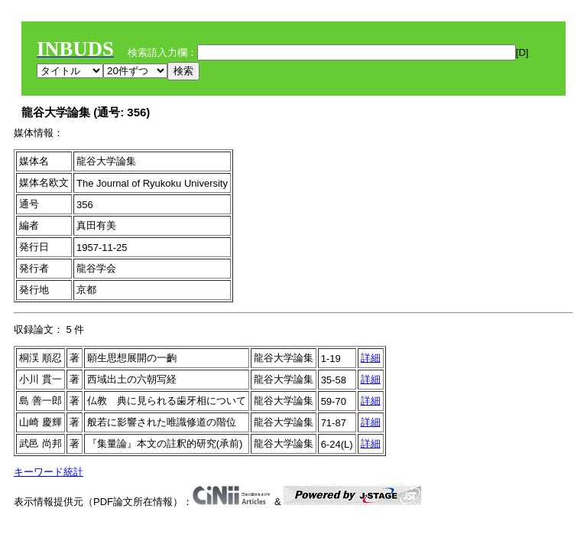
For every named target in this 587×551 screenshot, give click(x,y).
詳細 (371, 358)
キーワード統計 (48, 472)
